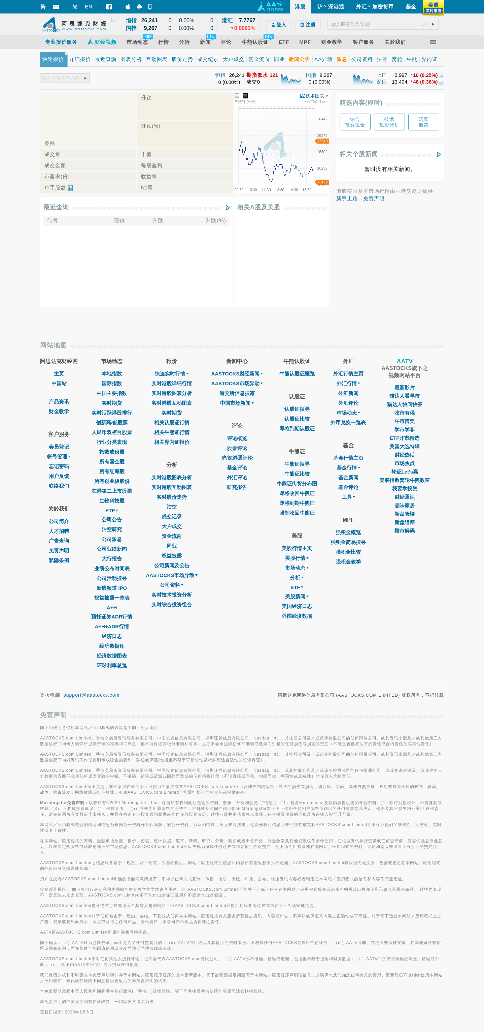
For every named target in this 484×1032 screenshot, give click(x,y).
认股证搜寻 (297, 409)
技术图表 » (317, 95)
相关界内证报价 (171, 442)
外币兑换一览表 (348, 422)
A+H (112, 607)
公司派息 (112, 539)
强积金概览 (348, 532)
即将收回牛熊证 (297, 493)
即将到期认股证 (297, 428)
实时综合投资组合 (171, 604)
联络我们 (59, 486)
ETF (111, 510)
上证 (382, 75)
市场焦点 (404, 463)
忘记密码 (59, 466)
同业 (172, 546)
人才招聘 (59, 531)
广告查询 (59, 541)
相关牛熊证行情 (171, 432)
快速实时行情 (171, 373)
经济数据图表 (112, 656)
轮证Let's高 (404, 472)
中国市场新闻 (237, 403)
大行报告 (112, 558)
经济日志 (112, 636)
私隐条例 (59, 560)
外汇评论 (237, 477)
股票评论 (237, 448)
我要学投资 (404, 488)
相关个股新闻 (359, 154)
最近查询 (56, 207)
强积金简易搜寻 (348, 542)
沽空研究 (112, 529)
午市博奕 (404, 421)
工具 (348, 497)
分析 (297, 577)
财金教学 (59, 411)
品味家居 (404, 505)
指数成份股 (112, 452)
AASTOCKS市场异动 (172, 575)
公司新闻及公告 (171, 565)
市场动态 (297, 568)
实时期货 (112, 403)
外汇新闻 (348, 393)
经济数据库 (112, 646)
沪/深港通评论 (237, 458)
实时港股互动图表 (171, 403)
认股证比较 (297, 419)
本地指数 (112, 373)
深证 (382, 82)
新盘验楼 (404, 514)
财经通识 (404, 497)
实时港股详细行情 (171, 383)
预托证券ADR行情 (112, 616)
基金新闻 (348, 477)
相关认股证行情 (171, 422)
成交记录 (172, 516)
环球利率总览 (112, 665)
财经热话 (404, 455)
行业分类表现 (112, 442)
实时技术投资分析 (171, 595)
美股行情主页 (297, 548)
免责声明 (374, 198)
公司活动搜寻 (112, 578)
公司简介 (59, 521)
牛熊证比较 (297, 474)
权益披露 (172, 555)
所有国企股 (112, 461)
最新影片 (404, 387)
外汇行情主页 (348, 373)
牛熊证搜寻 (297, 464)
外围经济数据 (297, 616)
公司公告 (112, 519)
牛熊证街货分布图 (297, 483)
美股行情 (297, 558)
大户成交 (172, 526)
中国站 (59, 383)
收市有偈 (404, 413)
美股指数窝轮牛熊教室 (404, 480)
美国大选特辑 (404, 446)
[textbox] (383, 24)
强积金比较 (348, 552)
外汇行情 (348, 383)
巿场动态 (348, 413)
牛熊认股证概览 (297, 373)
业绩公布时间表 (112, 568)
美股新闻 (297, 596)
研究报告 (237, 487)
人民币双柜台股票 (112, 432)
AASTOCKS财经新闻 (237, 373)
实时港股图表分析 (171, 393)
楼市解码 (404, 531)
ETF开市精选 (404, 438)
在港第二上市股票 (112, 491)
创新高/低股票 (112, 422)
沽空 (172, 507)
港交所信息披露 (237, 393)
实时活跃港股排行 (112, 413)
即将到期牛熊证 (297, 503)
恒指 (220, 75)
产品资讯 (59, 401)
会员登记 (59, 447)
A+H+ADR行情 (112, 626)
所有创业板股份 (112, 481)
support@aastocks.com (92, 695)
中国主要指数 (112, 393)
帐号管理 (59, 456)
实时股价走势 (172, 497)
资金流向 (172, 536)
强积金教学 (348, 562)
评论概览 (237, 438)
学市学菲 (404, 429)
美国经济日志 (297, 606)
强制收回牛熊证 (297, 513)
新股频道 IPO (112, 588)
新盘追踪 (404, 522)
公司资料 (171, 585)
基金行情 (348, 468)
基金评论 (237, 468)
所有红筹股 (112, 471)
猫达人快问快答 (404, 404)
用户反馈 (59, 476)
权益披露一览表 (112, 598)
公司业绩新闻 (112, 549)
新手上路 (347, 198)
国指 (311, 75)
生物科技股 (112, 501)
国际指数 (112, 383)
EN (89, 6)
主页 (59, 373)
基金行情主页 (348, 458)
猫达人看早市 (404, 396)
